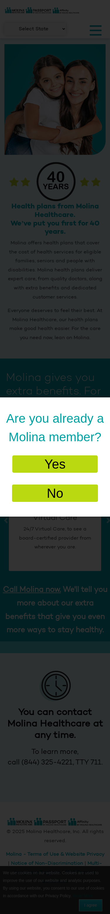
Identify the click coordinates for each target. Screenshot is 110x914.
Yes (55, 464)
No (55, 493)
